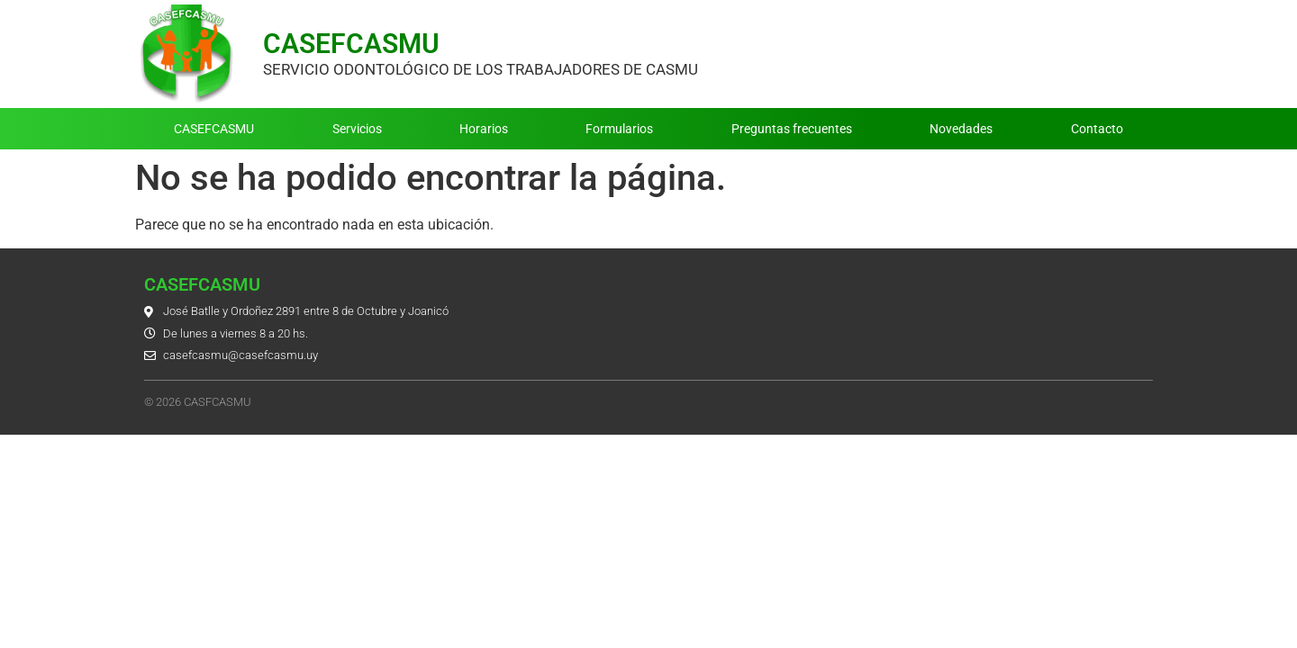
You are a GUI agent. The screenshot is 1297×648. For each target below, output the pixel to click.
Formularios (619, 129)
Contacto (1097, 129)
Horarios (483, 129)
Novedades (961, 129)
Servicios (357, 129)
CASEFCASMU (351, 43)
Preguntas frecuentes (791, 129)
